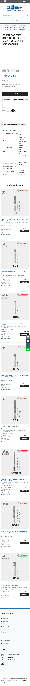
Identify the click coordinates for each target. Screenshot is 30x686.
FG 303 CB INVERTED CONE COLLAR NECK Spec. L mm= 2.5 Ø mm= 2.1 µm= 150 (14, 376)
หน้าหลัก (7, 25)
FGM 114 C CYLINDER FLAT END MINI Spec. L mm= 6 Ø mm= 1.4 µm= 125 (14, 220)
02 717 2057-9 (11, 656)
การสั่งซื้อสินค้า (6, 640)
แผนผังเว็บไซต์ (6, 626)
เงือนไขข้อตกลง (6, 621)
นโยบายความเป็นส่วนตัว (8, 624)
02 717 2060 (10, 657)
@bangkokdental (11, 659)
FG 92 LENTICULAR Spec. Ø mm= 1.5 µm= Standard (12, 323)
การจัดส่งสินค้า (6, 638)
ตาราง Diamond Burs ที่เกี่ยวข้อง (13, 124)
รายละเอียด (5, 120)
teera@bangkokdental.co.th (14, 654)
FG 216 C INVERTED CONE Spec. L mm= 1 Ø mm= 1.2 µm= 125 (14, 272)
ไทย (25, 1)
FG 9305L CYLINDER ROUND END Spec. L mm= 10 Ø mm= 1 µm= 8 (14, 427)
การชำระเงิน (5, 643)
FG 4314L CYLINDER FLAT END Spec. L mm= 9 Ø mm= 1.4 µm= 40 (14, 532)
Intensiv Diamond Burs (18, 25)
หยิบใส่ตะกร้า (24, 231)
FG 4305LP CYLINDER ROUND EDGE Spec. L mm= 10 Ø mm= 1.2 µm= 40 (14, 479)
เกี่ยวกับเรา (5, 618)
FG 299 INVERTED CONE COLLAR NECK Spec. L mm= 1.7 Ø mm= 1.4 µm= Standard (14, 584)
